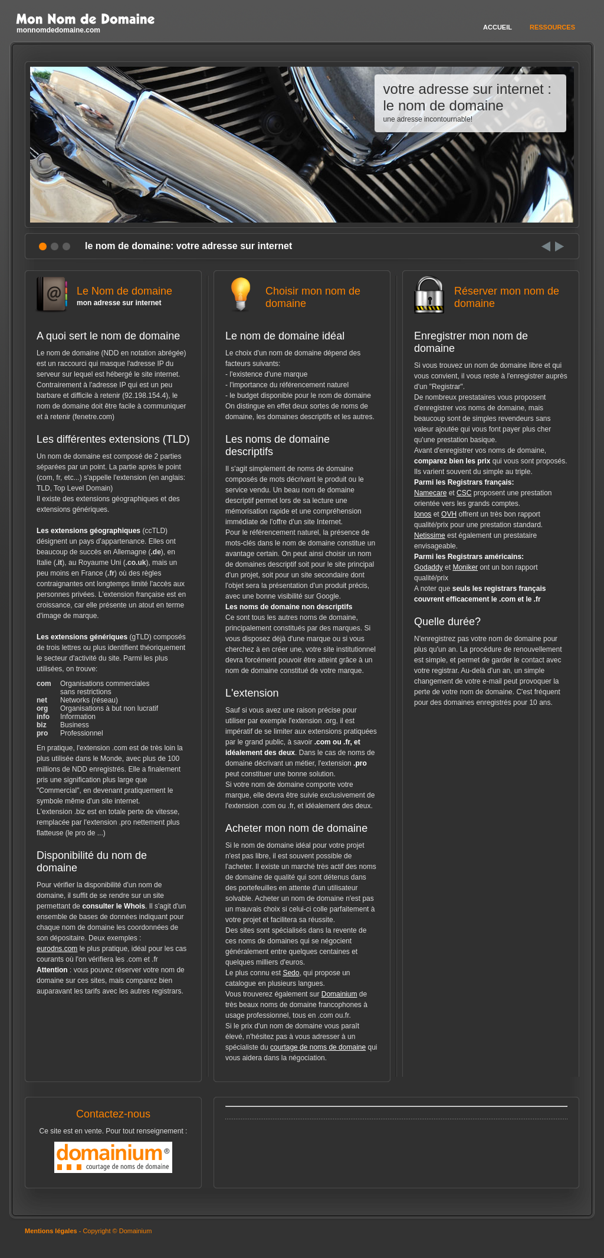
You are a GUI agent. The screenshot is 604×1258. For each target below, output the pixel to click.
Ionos (422, 514)
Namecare (430, 493)
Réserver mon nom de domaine (490, 302)
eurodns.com (57, 949)
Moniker (465, 567)
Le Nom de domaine (113, 296)
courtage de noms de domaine (318, 1047)
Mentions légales (51, 1230)
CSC (464, 493)
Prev (545, 246)
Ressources (552, 27)
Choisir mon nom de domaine (302, 302)
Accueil (497, 27)
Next (559, 246)
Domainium (339, 994)
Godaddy (428, 567)
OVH (449, 514)
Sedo (291, 973)
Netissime (429, 535)
